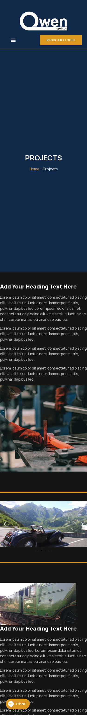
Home (34, 168)
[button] (13, 40)
